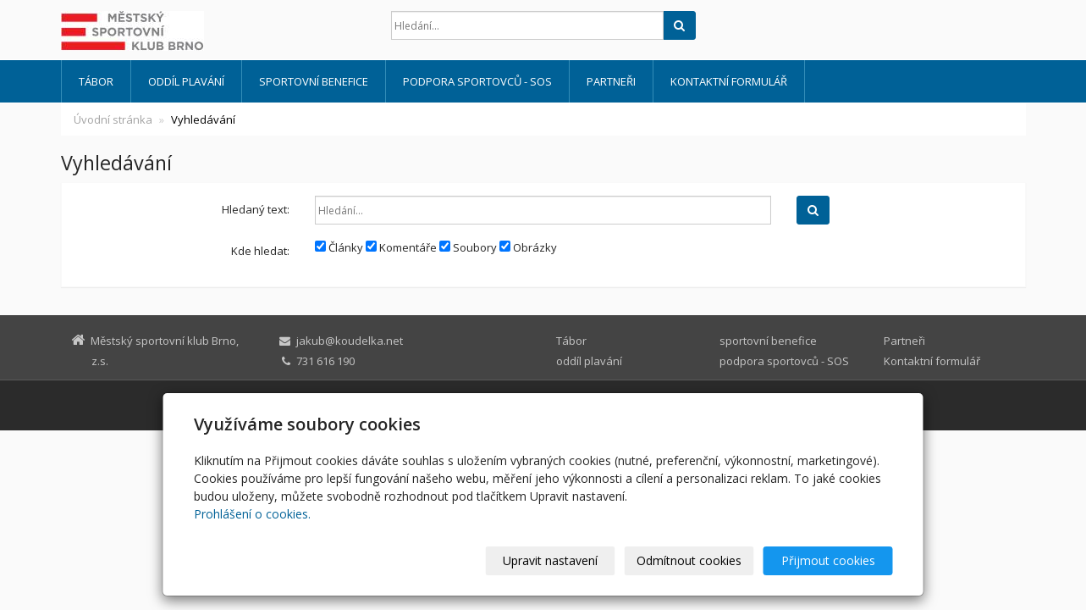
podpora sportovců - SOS (477, 81)
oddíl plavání (186, 81)
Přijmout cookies (828, 560)
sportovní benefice (313, 81)
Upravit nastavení (550, 560)
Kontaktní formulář (728, 81)
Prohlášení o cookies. (252, 514)
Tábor (96, 81)
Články (339, 247)
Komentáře (401, 247)
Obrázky (528, 247)
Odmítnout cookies (689, 560)
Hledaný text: (255, 209)
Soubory (468, 247)
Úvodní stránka (113, 119)
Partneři (611, 81)
